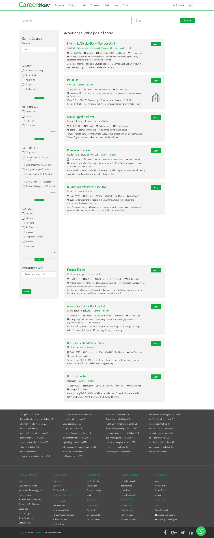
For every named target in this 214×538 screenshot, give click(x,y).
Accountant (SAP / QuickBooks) (86, 306)
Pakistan (129, 47)
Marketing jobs (25, 495)
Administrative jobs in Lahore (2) (33, 423)
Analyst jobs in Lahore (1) (159, 423)
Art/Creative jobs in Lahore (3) (161, 419)
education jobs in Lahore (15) (117, 447)
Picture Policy (160, 490)
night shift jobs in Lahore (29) (75, 442)
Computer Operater (78, 150)
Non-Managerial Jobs (61, 510)
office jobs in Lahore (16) (29, 447)
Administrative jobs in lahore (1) (161, 428)
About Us (158, 481)
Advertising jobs (25, 513)
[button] (39, 98)
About (115, 5)
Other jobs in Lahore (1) (29, 428)
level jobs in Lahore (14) (158, 451)
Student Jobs (58, 524)
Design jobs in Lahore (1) (72, 428)
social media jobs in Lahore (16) (161, 442)
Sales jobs (23, 481)
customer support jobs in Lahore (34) (121, 437)
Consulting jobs (25, 522)
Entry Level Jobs (59, 501)
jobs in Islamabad (128, 481)
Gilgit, (112, 47)
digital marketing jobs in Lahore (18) (120, 442)
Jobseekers (59, 5)
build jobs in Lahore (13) (72, 456)
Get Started (178, 5)
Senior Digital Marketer (80, 117)
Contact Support (93, 519)
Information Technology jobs (30, 490)
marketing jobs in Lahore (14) (74, 451)
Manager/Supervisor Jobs (63, 514)
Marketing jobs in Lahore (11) (117, 414)
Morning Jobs (58, 481)
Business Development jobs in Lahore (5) (36, 419)
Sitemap (158, 495)
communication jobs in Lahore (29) (34, 442)
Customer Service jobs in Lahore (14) (77, 414)
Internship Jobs (127, 510)
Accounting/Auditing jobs (29, 504)
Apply (155, 44)
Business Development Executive (86, 187)
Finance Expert (76, 270)
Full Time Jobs (126, 505)
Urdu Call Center (77, 376)
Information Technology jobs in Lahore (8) (166, 414)
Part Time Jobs (127, 514)
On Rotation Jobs (60, 490)
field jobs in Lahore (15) (29, 451)
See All (53, 131)
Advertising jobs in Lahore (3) (118, 419)
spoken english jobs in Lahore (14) (119, 451)
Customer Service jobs (28, 485)
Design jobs (23, 508)
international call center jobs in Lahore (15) (80, 447)
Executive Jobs (59, 505)
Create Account (93, 505)
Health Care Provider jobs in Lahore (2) (121, 423)
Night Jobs (57, 485)
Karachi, (87, 47)
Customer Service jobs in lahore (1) (77, 433)
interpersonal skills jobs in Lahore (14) (35, 456)
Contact (126, 5)
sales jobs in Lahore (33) (159, 437)
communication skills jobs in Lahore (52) (122, 433)
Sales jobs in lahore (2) (72, 423)
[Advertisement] (114, 240)
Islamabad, (96, 47)
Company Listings (94, 490)
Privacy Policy (160, 485)
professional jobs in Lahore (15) (161, 447)
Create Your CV (93, 481)
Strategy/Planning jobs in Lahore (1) (34, 433)
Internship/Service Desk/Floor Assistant (91, 43)
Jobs (84, 5)
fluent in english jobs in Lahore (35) (34, 437)
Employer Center (94, 514)
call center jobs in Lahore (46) (161, 433)
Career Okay (38, 532)
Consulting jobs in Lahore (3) (74, 419)
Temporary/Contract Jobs (131, 519)
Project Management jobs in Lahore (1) (121, 428)
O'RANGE (71, 84)
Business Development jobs (30, 499)
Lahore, (80, 47)
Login (190, 5)
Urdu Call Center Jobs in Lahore (86, 343)
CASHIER (72, 80)
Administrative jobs (27, 518)
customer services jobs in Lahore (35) (78, 437)
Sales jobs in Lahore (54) (29, 414)
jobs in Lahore (126, 485)
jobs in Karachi (126, 490)
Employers (73, 5)
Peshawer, (105, 47)
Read (107, 5)
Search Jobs (92, 485)
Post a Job (91, 510)
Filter (26, 291)
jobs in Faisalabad (128, 495)
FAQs (157, 505)
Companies (95, 5)
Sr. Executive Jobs (60, 519)
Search (187, 20)
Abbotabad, (120, 47)
